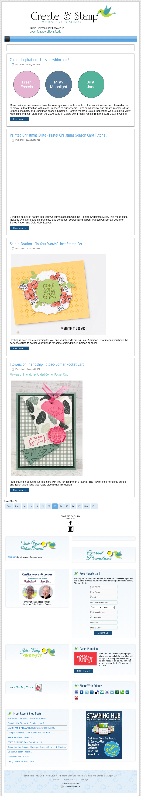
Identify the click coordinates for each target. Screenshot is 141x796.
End (94, 506)
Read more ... (19, 119)
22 (49, 506)
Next (86, 506)
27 (79, 506)
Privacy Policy (70, 779)
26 (73, 506)
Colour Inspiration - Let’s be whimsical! (39, 59)
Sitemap (56, 779)
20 (36, 506)
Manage (84, 779)
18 (24, 506)
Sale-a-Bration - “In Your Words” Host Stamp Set (46, 244)
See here (12, 557)
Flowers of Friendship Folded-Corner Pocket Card (47, 364)
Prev (17, 506)
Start (9, 506)
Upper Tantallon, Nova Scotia (45, 31)
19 (30, 506)
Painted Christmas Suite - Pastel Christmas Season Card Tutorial (58, 135)
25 (67, 506)
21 (42, 506)
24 (61, 506)
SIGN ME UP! (83, 671)
